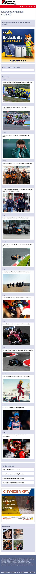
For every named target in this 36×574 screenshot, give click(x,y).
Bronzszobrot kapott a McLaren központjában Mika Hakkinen (17, 173)
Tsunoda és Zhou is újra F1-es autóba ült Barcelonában (16, 228)
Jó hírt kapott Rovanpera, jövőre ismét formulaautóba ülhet (16, 307)
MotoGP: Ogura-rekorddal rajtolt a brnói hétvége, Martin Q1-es (17, 91)
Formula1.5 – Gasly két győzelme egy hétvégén (16, 418)
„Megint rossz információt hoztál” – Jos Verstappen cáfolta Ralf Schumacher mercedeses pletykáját (17, 201)
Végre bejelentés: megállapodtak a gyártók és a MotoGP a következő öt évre (16, 118)
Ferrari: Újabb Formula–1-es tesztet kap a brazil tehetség (16, 334)
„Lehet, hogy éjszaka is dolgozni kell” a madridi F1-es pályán (17, 281)
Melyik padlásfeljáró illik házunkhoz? (11, 469)
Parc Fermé (5, 77)
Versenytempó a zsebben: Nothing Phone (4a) (13, 474)
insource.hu (32, 572)
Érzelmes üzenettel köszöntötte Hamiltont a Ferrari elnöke (16, 389)
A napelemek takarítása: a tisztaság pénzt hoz (13, 478)
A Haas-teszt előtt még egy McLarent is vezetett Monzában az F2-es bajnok (17, 255)
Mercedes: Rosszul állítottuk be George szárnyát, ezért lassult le (18, 360)
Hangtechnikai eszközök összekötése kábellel (13, 482)
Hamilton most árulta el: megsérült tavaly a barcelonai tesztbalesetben (16, 446)
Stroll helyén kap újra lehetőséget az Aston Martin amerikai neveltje (16, 146)
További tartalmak (8, 466)
